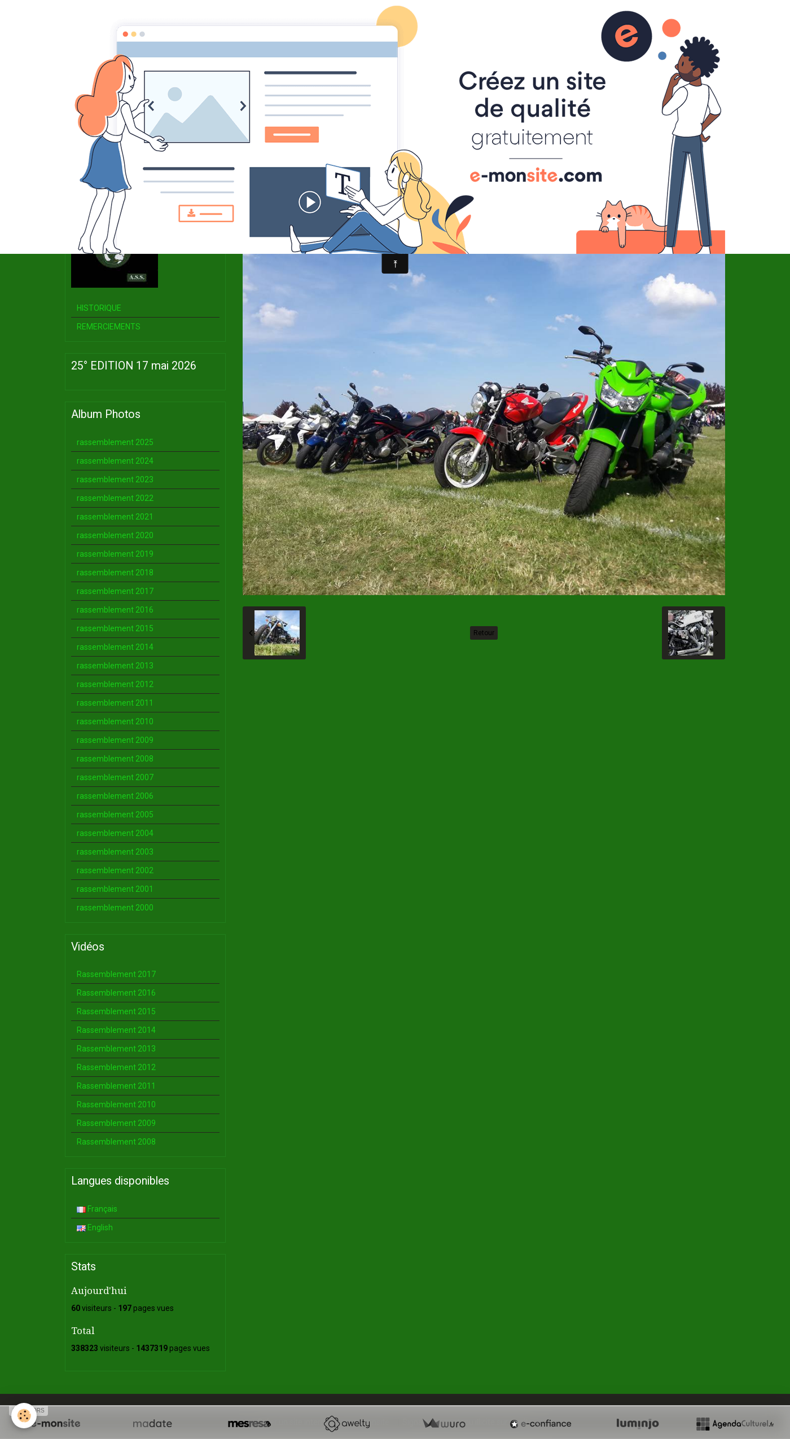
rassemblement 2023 (115, 479)
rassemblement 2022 (115, 498)
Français (97, 1208)
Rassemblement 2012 (116, 1067)
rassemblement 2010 (115, 721)
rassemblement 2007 (115, 777)
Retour (483, 633)
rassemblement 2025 (115, 442)
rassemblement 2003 (115, 851)
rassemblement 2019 (115, 553)
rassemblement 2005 (115, 814)
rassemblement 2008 (115, 758)
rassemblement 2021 (115, 516)
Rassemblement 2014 (116, 1030)
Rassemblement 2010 (116, 1104)
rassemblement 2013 (115, 665)
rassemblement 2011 (115, 702)
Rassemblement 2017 (116, 974)
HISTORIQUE (99, 308)
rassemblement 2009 (115, 740)
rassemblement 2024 (115, 460)
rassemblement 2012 (115, 684)
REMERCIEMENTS (109, 326)
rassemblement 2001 (115, 889)
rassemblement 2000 (115, 907)
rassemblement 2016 (115, 609)
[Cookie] (24, 1415)
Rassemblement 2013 (116, 1048)
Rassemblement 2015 (116, 1011)
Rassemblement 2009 (116, 1123)
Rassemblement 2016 (116, 992)
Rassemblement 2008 (116, 1141)
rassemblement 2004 (115, 833)
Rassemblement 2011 (116, 1085)
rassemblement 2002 (115, 870)
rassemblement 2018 (115, 572)
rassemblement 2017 (115, 591)
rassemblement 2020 (115, 535)
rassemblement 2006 (115, 795)
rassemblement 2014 (115, 647)
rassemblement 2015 (115, 628)
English (95, 1227)
